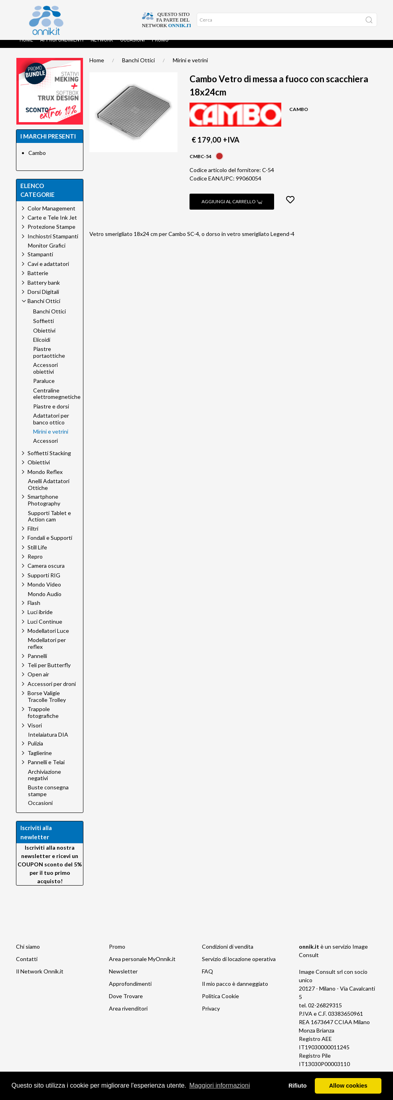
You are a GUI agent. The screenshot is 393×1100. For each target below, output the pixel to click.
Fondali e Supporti (50, 545)
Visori (35, 733)
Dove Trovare (126, 1004)
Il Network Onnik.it (39, 979)
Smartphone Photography (44, 508)
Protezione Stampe (51, 234)
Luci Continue (45, 629)
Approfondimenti (61, 48)
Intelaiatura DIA (48, 742)
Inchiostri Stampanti (53, 244)
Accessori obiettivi (45, 376)
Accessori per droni (52, 691)
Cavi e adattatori (48, 271)
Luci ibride (40, 619)
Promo (160, 48)
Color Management (51, 216)
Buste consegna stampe (48, 798)
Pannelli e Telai (46, 770)
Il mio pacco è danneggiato (235, 991)
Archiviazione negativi (44, 783)
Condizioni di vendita (227, 954)
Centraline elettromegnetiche (57, 401)
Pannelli (37, 663)
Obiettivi (44, 338)
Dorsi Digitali (43, 299)
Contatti (27, 966)
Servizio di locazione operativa (239, 966)
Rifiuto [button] (297, 1085)
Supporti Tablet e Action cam (49, 524)
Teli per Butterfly (49, 673)
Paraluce (44, 389)
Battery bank (44, 290)
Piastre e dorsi (51, 414)
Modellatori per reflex (47, 651)
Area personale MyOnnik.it (142, 966)
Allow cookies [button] (348, 1085)
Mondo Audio (44, 602)
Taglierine (40, 760)
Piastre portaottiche (49, 360)
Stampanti (40, 262)
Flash (34, 610)
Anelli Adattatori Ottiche (48, 492)
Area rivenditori (128, 1016)
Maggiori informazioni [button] (219, 1085)
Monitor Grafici (46, 253)
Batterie (38, 280)
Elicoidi (41, 348)
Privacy (211, 1016)
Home (26, 48)
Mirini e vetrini (190, 68)
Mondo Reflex (45, 479)
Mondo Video (44, 592)
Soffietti (43, 329)
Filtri (33, 536)
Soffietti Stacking (49, 461)
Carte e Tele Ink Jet (52, 225)
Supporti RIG (44, 583)
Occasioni (132, 48)
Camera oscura (46, 573)
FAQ (207, 979)
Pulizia (35, 751)
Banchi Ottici (138, 68)
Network (102, 48)
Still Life (37, 555)
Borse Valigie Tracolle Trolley (47, 704)
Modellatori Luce (48, 638)
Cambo (37, 160)
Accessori (45, 449)
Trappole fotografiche (43, 720)
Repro (35, 564)
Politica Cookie (220, 1004)
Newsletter (123, 979)
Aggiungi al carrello (231, 209)
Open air (38, 682)
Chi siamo (28, 954)
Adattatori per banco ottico (51, 427)
